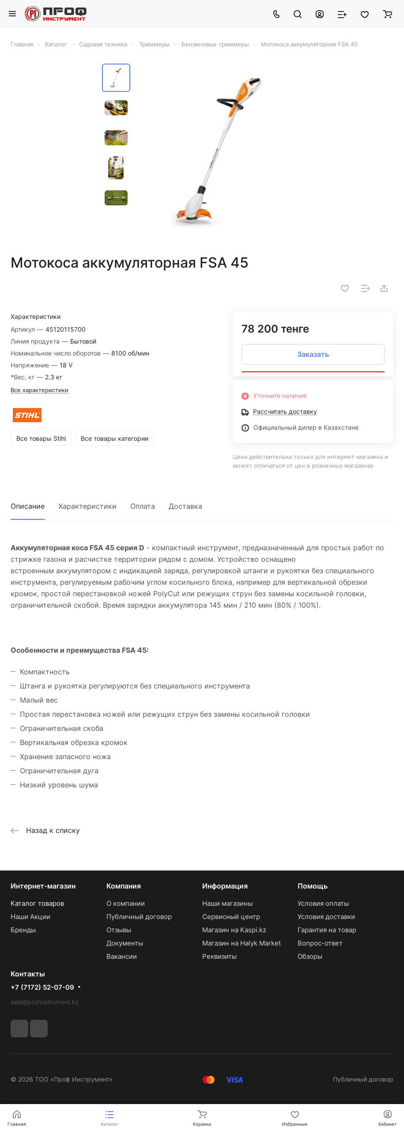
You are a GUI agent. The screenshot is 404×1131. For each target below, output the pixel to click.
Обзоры (310, 956)
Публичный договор (139, 916)
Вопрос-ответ (320, 943)
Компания (123, 885)
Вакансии (121, 956)
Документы (124, 943)
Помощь (313, 885)
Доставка (185, 506)
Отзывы (118, 930)
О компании (125, 903)
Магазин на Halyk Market (241, 943)
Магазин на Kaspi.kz (234, 930)
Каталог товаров (37, 903)
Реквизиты (219, 956)
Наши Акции (30, 916)
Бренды (23, 930)
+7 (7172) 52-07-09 (42, 987)
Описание (28, 506)
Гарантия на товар (327, 930)
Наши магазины (227, 903)
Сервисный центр (231, 916)
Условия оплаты (323, 903)
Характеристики (87, 506)
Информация (225, 885)
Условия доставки (326, 916)
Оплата (142, 506)
